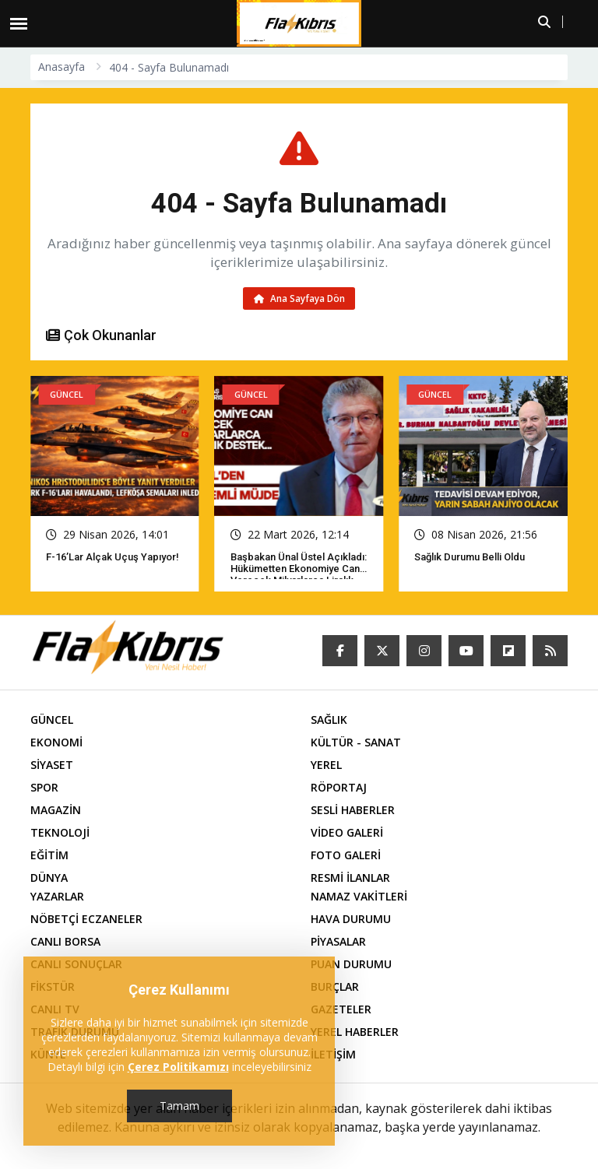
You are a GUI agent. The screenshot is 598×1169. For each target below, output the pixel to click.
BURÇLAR (335, 988)
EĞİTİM (49, 856)
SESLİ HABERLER (353, 811)
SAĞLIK (329, 721)
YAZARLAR (57, 897)
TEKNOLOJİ (60, 834)
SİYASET (51, 766)
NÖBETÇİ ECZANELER (86, 920)
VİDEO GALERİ (347, 834)
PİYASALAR (338, 943)
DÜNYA (49, 879)
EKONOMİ (56, 743)
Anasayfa (61, 66)
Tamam (179, 1105)
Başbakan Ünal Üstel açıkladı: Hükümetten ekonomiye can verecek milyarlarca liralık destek (298, 576)
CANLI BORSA (65, 943)
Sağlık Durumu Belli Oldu (469, 558)
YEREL (326, 766)
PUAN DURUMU (351, 965)
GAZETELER (341, 1010)
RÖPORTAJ (339, 788)
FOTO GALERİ (346, 856)
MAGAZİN (55, 811)
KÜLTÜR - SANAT (356, 743)
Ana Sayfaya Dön (299, 298)
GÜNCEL (51, 721)
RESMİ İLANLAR (350, 879)
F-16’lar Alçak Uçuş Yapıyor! (112, 558)
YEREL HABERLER (355, 1033)
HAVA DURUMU (351, 920)
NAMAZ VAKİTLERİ (359, 897)
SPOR (44, 788)
